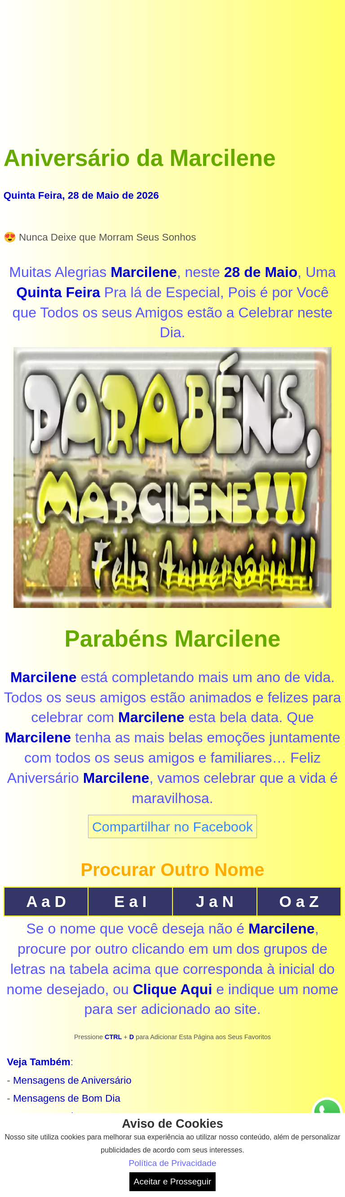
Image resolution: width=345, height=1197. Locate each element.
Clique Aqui (172, 989)
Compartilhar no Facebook (172, 826)
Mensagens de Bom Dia (66, 1098)
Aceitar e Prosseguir (173, 1181)
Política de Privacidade (172, 1163)
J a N (215, 901)
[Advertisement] (173, 67)
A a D (46, 901)
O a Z (298, 901)
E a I (130, 901)
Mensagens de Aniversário (72, 1080)
